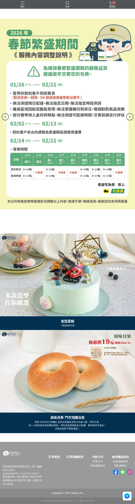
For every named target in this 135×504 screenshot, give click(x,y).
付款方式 (97, 457)
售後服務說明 (97, 465)
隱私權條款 (120, 465)
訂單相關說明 (75, 457)
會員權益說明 (120, 457)
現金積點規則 (120, 461)
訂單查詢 (54, 457)
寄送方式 (98, 461)
